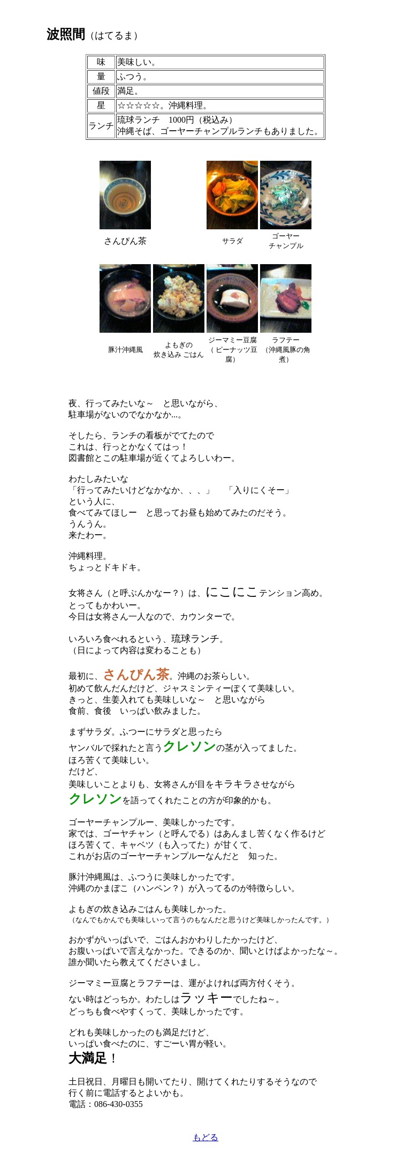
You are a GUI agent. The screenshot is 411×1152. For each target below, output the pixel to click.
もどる (205, 1137)
